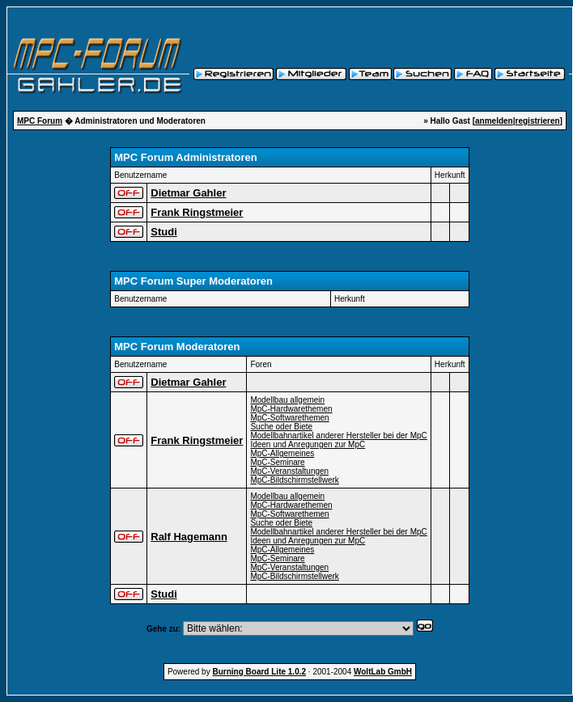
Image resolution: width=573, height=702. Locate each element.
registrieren (538, 120)
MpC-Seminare (277, 462)
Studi (164, 232)
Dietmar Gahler (188, 193)
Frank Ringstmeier (197, 212)
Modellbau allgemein (287, 399)
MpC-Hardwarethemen (291, 408)
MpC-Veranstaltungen (289, 471)
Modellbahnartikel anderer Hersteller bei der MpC (338, 435)
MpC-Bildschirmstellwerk (294, 480)
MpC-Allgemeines (282, 453)
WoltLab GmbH (383, 671)
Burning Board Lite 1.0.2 (259, 671)
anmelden (494, 120)
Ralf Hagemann (189, 537)
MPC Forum (39, 120)
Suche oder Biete (281, 426)
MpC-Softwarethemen (289, 417)
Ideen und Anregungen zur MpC (307, 444)
